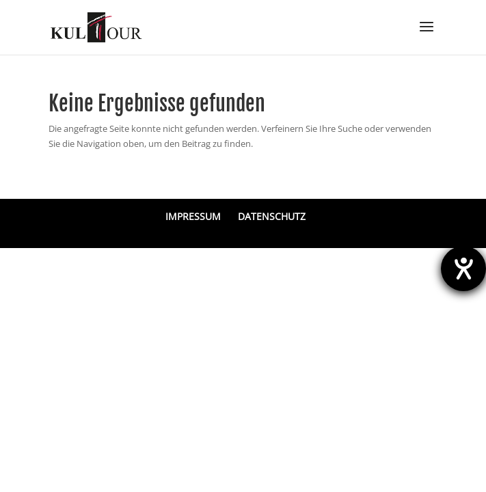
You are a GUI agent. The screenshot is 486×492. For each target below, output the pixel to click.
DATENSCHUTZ (272, 216)
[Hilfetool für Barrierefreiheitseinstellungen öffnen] (463, 268)
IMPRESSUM (193, 216)
